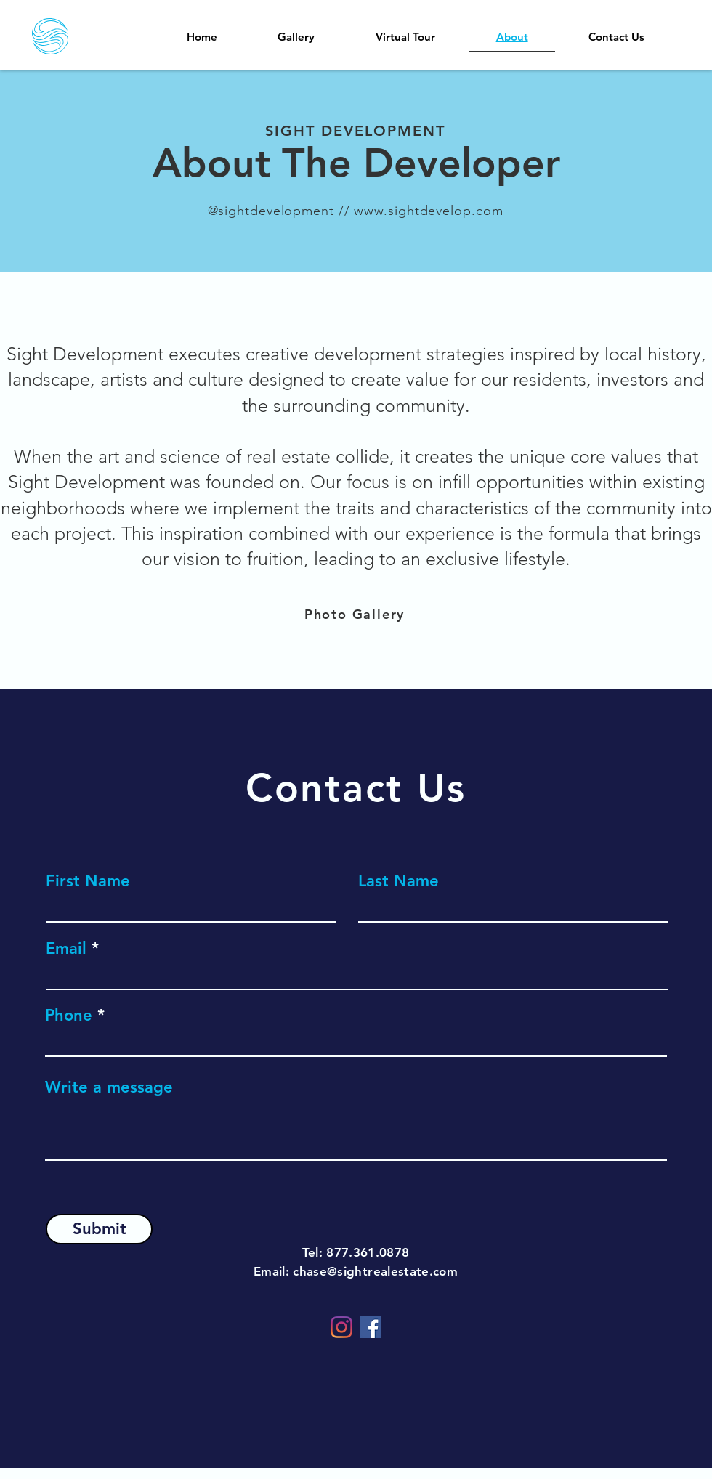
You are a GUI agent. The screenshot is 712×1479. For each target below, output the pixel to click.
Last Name (398, 881)
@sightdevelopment (271, 211)
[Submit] (99, 1229)
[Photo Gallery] (356, 613)
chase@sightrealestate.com (375, 1271)
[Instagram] (341, 1327)
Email (66, 949)
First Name (88, 881)
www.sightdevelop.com (428, 211)
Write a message (109, 1087)
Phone (68, 1016)
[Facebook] (370, 1327)
